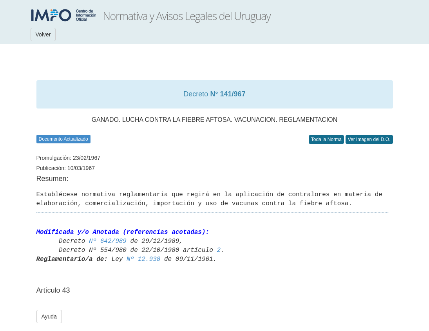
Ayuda (49, 316)
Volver (43, 34)
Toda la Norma (326, 139)
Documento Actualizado (63, 139)
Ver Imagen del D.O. (369, 139)
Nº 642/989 (108, 241)
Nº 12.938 (143, 259)
